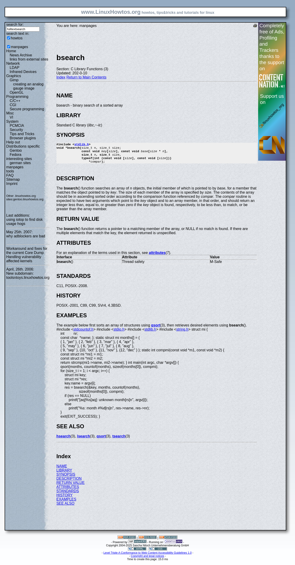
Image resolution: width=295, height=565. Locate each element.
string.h (182, 333)
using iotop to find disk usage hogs (24, 222)
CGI (13, 105)
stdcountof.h (83, 333)
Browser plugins (23, 138)
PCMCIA (17, 126)
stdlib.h (81, 145)
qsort (155, 329)
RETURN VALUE (70, 487)
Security (16, 130)
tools (10, 171)
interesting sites (19, 159)
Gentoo (16, 150)
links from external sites (29, 59)
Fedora (15, 155)
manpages (19, 47)
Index (60, 77)
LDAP (14, 68)
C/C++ (15, 101)
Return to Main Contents (86, 77)
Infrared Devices (23, 72)
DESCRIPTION (69, 483)
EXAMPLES (66, 503)
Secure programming (27, 109)
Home (11, 51)
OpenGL (17, 92)
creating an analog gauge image (28, 86)
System (12, 121)
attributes (157, 257)
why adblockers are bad (25, 236)
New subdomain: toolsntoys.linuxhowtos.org (28, 275)
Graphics (13, 76)
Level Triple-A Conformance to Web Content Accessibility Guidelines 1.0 (147, 557)
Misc (10, 113)
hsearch (63, 440)
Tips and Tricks (22, 134)
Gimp (14, 80)
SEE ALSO (65, 508)
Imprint (12, 184)
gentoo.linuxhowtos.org (28, 199)
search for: (15, 24)
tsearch (118, 440)
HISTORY (64, 499)
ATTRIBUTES (67, 491)
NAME (61, 470)
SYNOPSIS (65, 479)
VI (11, 117)
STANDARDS (67, 495)
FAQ (10, 175)
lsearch (83, 440)
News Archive (21, 55)
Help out (13, 142)
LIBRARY (64, 474)
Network (13, 63)
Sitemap (13, 179)
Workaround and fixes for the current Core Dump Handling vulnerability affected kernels (26, 255)
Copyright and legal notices (147, 560)
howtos (17, 38)
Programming (17, 97)
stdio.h (118, 333)
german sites (20, 163)
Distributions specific (23, 146)
